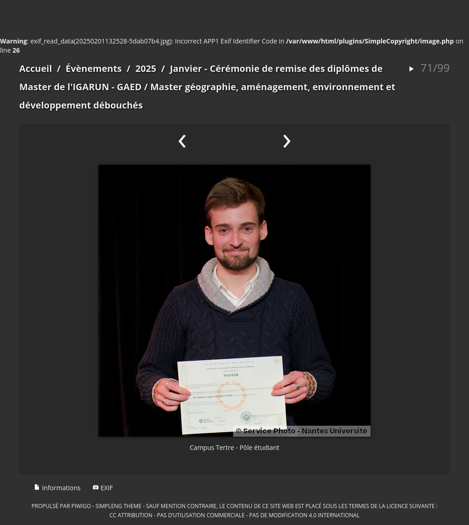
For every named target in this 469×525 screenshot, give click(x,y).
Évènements (93, 68)
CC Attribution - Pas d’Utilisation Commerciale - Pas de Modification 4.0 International (234, 515)
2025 (145, 68)
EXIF (103, 487)
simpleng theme (119, 505)
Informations (57, 487)
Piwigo (81, 505)
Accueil (35, 68)
